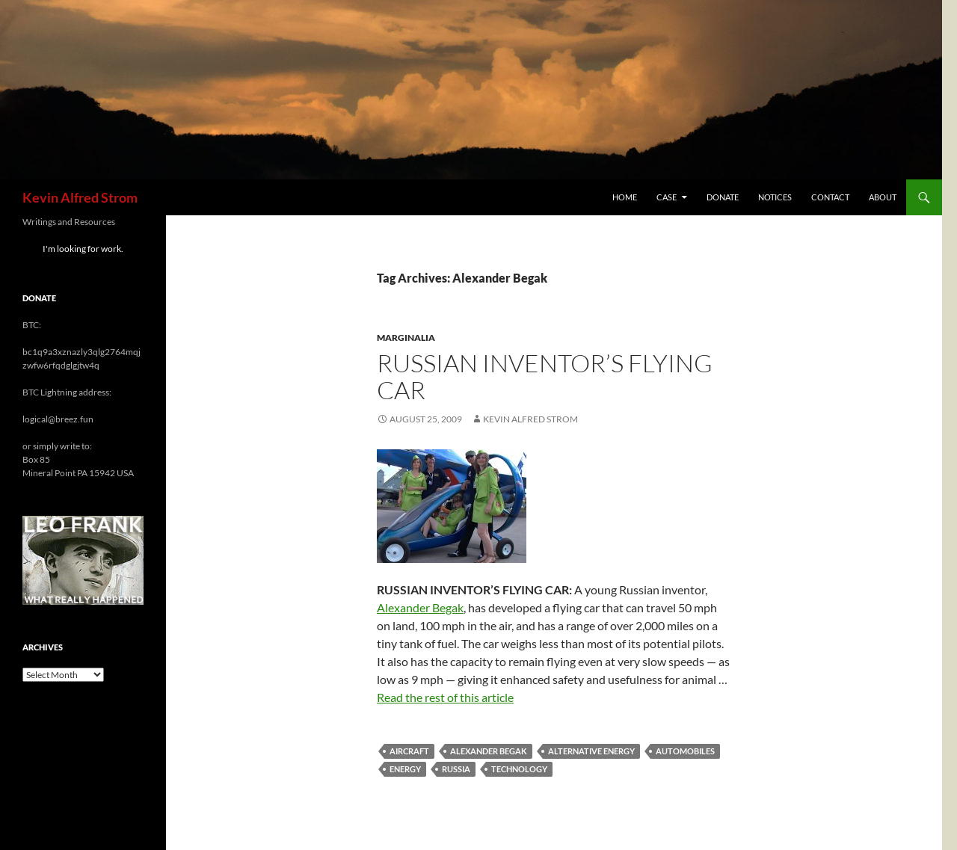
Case (666, 197)
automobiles (685, 751)
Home (624, 197)
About (882, 197)
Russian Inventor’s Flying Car (545, 376)
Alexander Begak (420, 607)
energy (405, 769)
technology (519, 769)
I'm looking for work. (83, 248)
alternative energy (591, 751)
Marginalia (406, 337)
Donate (723, 197)
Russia (456, 769)
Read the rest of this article (445, 697)
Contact (830, 197)
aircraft (409, 751)
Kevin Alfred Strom (80, 197)
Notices (775, 197)
